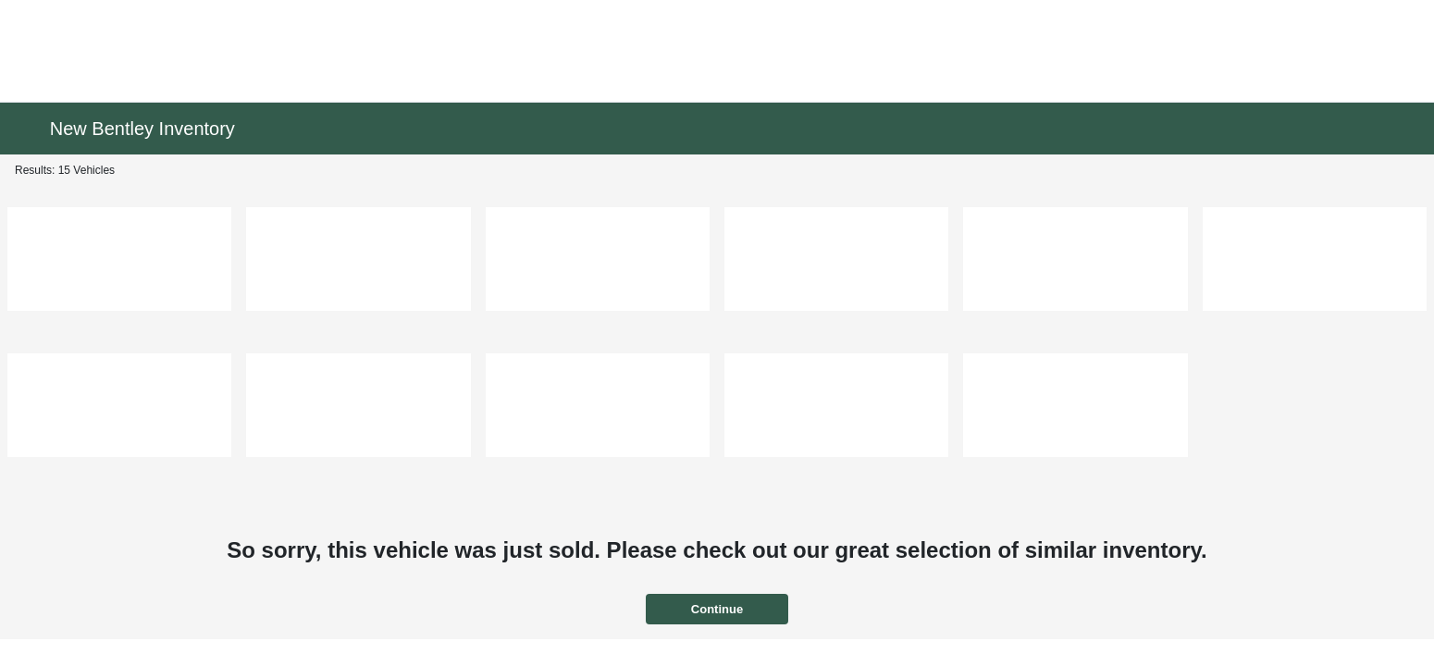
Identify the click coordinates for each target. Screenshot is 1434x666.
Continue (717, 609)
